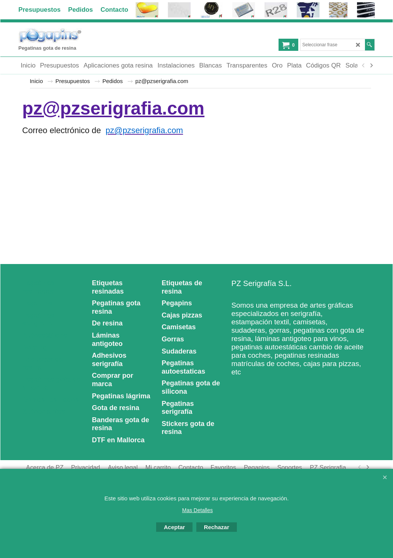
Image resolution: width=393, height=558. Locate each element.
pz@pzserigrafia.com (113, 108)
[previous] (363, 65)
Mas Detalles (197, 510)
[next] (371, 65)
